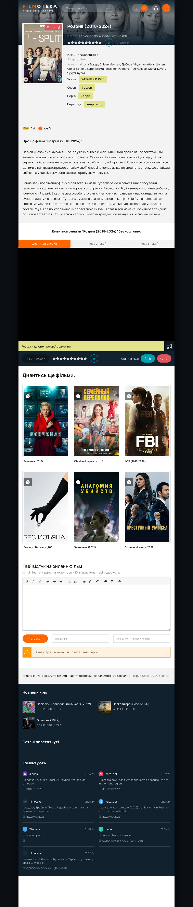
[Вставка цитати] (106, 581)
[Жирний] (26, 581)
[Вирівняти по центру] (54, 581)
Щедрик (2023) (110, 789)
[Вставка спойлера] (113, 581)
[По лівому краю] (48, 581)
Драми (82, 59)
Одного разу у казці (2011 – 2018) (122, 840)
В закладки (35, 358)
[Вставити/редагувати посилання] (90, 581)
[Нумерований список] (76, 581)
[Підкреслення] (39, 581)
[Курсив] (33, 581)
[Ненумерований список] (69, 581)
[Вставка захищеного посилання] (97, 581)
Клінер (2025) (33, 789)
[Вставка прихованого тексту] (120, 581)
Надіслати (35, 638)
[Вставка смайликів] (84, 581)
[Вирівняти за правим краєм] (61, 581)
